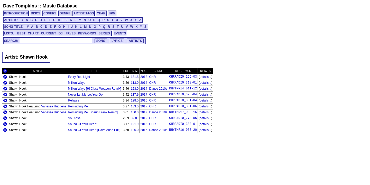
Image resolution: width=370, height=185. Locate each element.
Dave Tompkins (20, 5)
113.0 (134, 83)
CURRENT (48, 33)
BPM (112, 13)
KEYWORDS (87, 33)
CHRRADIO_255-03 (183, 77)
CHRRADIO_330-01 (183, 124)
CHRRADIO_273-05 (183, 118)
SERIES (104, 33)
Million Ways (76, 83)
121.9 (134, 124)
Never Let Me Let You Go (85, 94)
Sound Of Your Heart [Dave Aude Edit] (94, 130)
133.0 (134, 106)
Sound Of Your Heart (82, 124)
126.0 (134, 130)
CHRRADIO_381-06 (183, 106)
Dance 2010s (158, 88)
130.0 (134, 112)
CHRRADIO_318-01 (183, 83)
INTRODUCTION (16, 13)
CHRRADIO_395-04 (183, 94)
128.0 (134, 88)
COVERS (50, 13)
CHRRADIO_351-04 (183, 100)
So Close (74, 118)
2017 (143, 94)
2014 (143, 83)
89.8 (134, 118)
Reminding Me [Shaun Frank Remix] (93, 112)
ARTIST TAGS (83, 13)
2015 (143, 124)
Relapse (73, 100)
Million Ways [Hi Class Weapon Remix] (94, 88)
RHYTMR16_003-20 (183, 130)
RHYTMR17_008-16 (183, 112)
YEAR (101, 13)
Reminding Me (78, 106)
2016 (143, 100)
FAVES (71, 33)
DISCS (35, 13)
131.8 (134, 77)
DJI (61, 33)
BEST (21, 33)
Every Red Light (79, 77)
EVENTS (120, 33)
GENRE (64, 13)
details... (205, 77)
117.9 (134, 94)
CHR (152, 77)
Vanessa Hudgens (53, 106)
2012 (143, 77)
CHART (33, 33)
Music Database (60, 5)
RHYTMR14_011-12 (183, 88)
